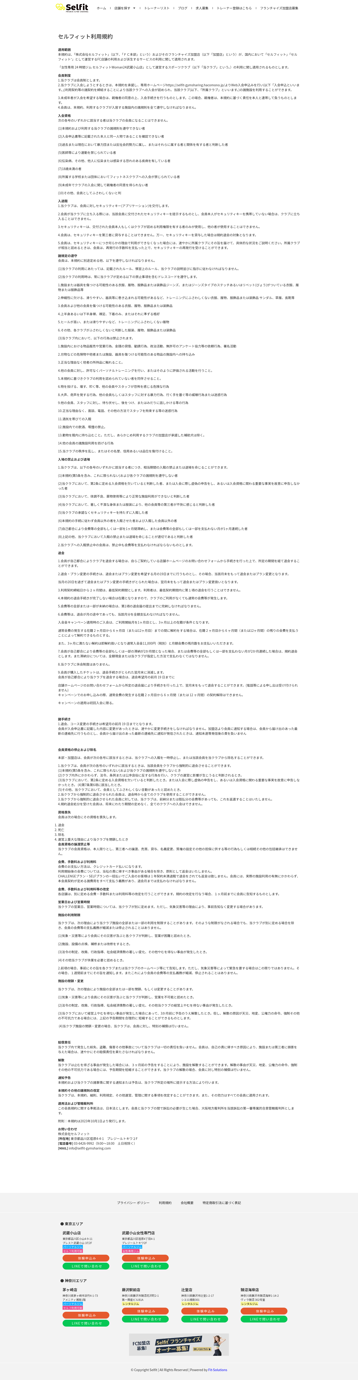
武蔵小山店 (72, 1233)
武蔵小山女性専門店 (138, 1233)
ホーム (101, 8)
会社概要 (187, 1202)
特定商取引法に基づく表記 (222, 1202)
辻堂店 (186, 1289)
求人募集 (202, 8)
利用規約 (165, 1202)
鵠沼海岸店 (250, 1289)
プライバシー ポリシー (133, 1202)
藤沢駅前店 (131, 1289)
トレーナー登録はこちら (234, 8)
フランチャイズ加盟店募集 (279, 8)
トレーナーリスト (157, 8)
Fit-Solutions (217, 1369)
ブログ (182, 8)
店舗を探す (125, 8)
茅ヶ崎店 (70, 1289)
